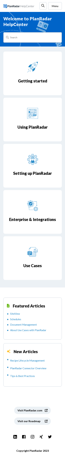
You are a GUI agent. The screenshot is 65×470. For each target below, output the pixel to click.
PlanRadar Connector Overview (28, 368)
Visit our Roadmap (29, 421)
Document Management (23, 324)
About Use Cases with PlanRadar (28, 330)
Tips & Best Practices (22, 375)
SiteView (15, 313)
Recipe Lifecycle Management (27, 360)
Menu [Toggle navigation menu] (55, 6)
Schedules (15, 319)
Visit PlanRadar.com (30, 410)
